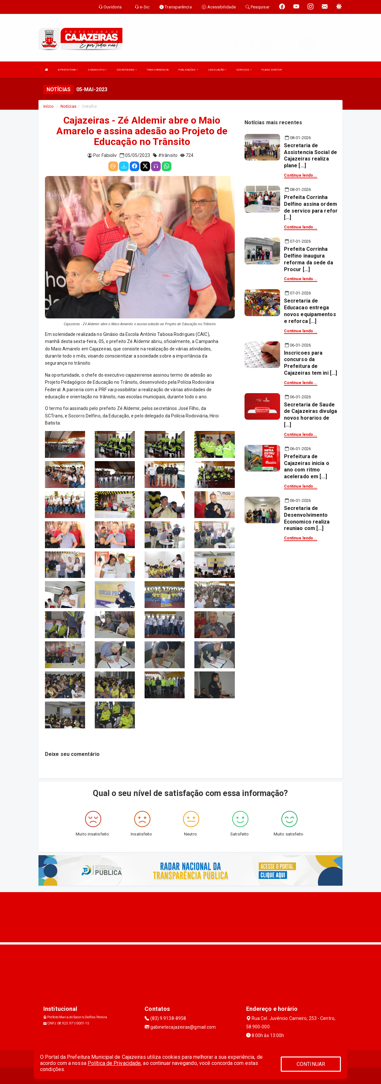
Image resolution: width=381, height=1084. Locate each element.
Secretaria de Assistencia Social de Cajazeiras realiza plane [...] (310, 155)
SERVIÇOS (244, 69)
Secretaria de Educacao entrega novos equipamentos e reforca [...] (310, 311)
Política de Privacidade (114, 1063)
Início (48, 106)
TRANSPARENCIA (158, 69)
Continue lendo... (300, 175)
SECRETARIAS (126, 69)
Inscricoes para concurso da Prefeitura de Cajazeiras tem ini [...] (310, 363)
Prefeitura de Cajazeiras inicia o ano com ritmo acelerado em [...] (306, 466)
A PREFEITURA (68, 69)
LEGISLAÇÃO (217, 69)
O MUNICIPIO (97, 69)
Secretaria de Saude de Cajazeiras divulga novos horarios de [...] (310, 415)
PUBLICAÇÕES (188, 69)
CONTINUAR (311, 1064)
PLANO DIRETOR (271, 69)
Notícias (68, 106)
